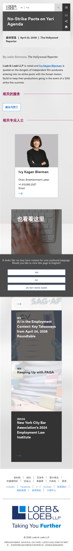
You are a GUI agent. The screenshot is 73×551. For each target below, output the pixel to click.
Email (21, 188)
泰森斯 (39, 481)
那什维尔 (54, 477)
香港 (64, 481)
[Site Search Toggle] (58, 7)
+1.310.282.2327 (27, 184)
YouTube (47, 486)
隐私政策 (21, 490)
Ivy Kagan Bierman (50, 65)
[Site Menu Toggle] (66, 7)
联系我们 (62, 486)
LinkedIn (10, 486)
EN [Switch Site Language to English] (22, 7)
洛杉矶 (17, 477)
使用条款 (36, 490)
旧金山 (27, 481)
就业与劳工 (11, 107)
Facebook (25, 486)
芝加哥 (40, 477)
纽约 (28, 477)
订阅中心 (51, 490)
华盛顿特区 (12, 481)
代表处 (52, 481)
